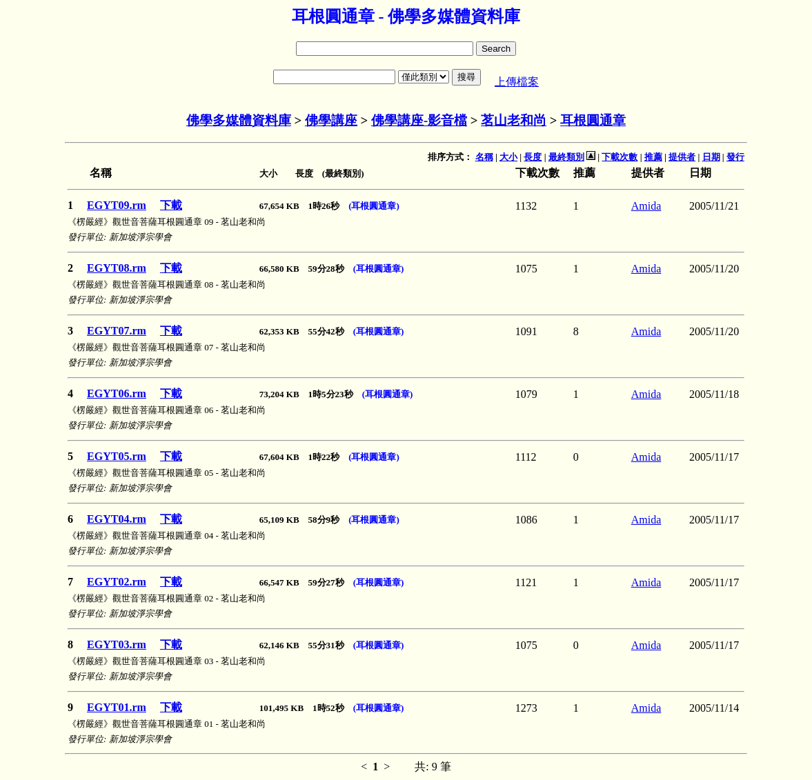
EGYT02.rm (116, 582)
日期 (711, 157)
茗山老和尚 (513, 120)
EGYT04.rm (116, 519)
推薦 (653, 157)
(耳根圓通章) (373, 206)
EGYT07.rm (116, 331)
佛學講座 (331, 120)
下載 (171, 205)
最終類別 (566, 157)
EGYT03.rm (116, 644)
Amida (646, 206)
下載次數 (619, 157)
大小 (508, 157)
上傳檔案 (517, 82)
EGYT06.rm (116, 393)
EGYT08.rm (116, 268)
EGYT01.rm (116, 707)
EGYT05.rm (116, 456)
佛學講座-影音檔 (419, 120)
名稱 (484, 157)
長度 (533, 157)
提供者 (682, 157)
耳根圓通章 (593, 120)
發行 (735, 157)
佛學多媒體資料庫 (238, 120)
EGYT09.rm (116, 205)
